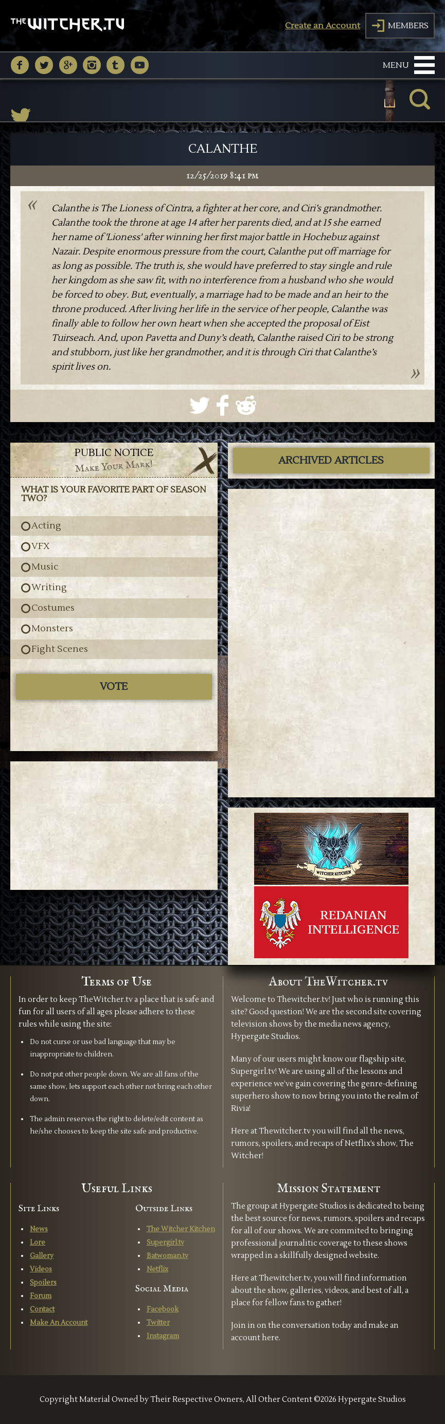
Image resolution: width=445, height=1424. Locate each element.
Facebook (163, 1309)
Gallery (42, 1256)
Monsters (52, 628)
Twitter (158, 1323)
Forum (40, 1296)
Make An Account (58, 1323)
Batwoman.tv (167, 1256)
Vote (114, 686)
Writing (49, 587)
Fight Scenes (59, 649)
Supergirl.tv (165, 1242)
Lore (37, 1242)
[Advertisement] (114, 825)
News (39, 1229)
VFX (40, 546)
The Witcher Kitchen (181, 1229)
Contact (42, 1309)
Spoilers (43, 1283)
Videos (41, 1269)
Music (44, 567)
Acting (46, 526)
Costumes (53, 608)
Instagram (163, 1336)
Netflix (157, 1269)
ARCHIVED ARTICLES (331, 460)
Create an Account (322, 26)
